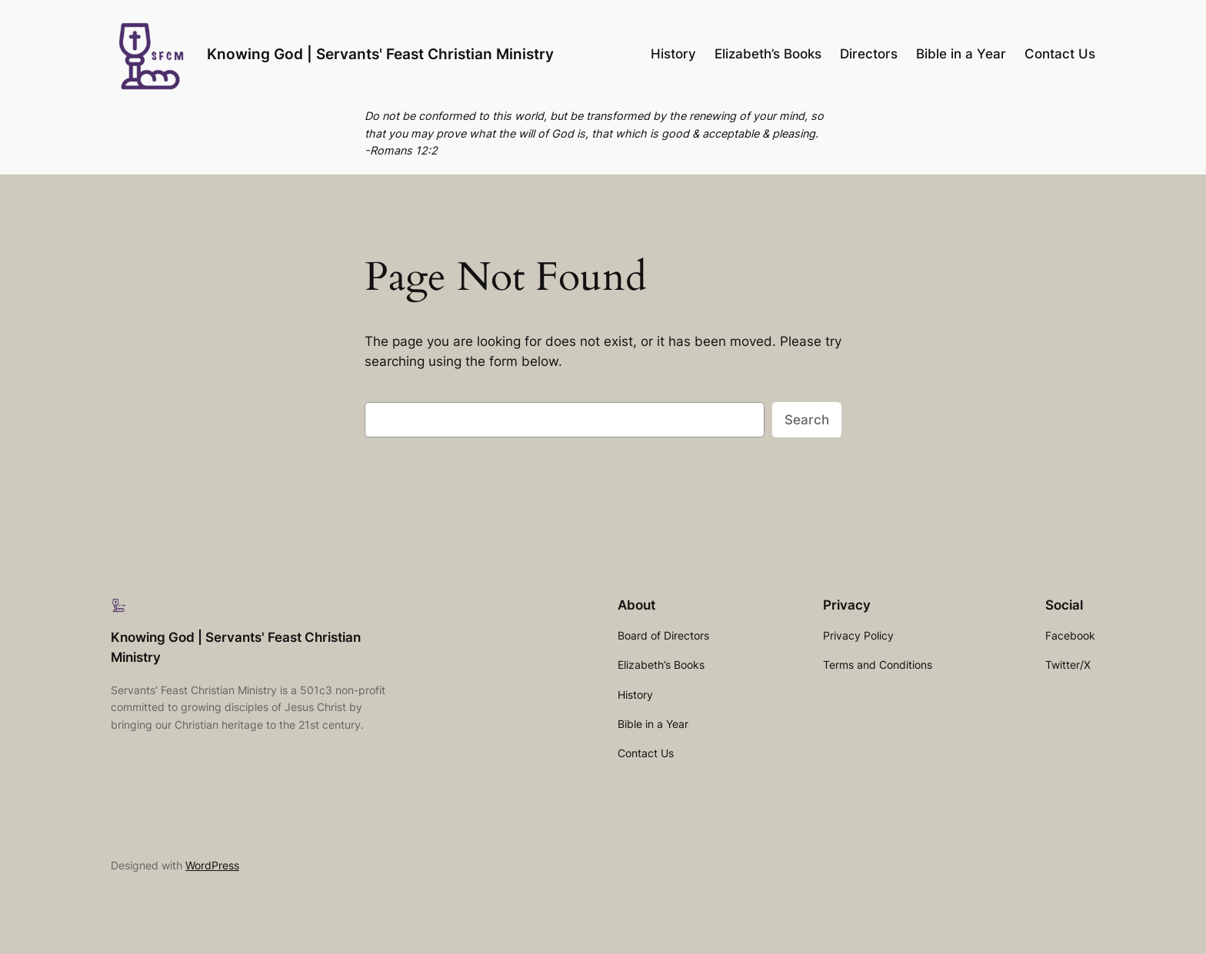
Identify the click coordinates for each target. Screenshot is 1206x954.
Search (807, 419)
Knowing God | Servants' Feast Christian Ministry (380, 54)
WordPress (212, 865)
